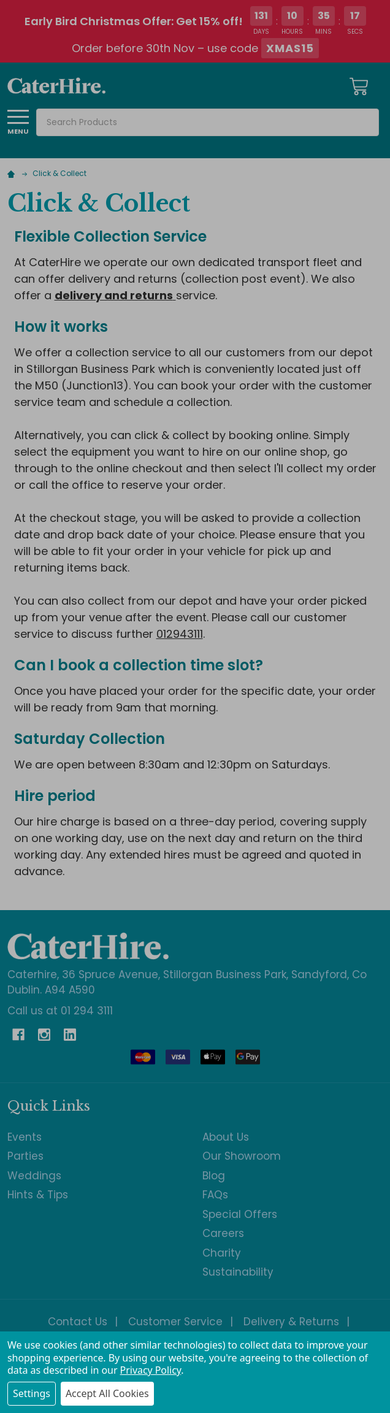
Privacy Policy (151, 1370)
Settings (31, 1393)
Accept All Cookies (107, 1393)
